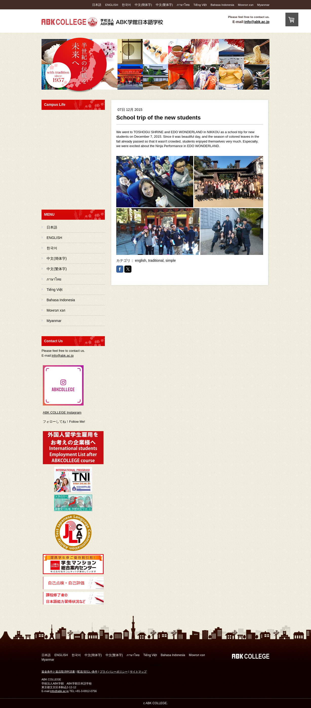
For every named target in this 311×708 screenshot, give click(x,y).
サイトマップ (138, 671)
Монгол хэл (246, 4)
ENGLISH (111, 4)
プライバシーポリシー (114, 671)
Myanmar (263, 4)
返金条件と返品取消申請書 (58, 671)
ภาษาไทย (183, 4)
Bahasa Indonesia (222, 4)
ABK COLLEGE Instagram (62, 412)
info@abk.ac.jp (256, 22)
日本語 (96, 4)
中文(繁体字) (164, 4)
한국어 (126, 4)
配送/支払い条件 (87, 671)
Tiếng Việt (200, 4)
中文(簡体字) (143, 4)
